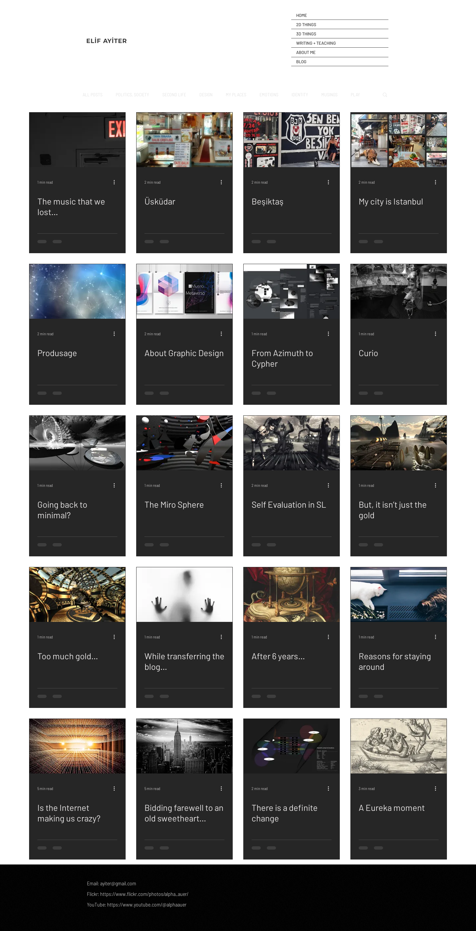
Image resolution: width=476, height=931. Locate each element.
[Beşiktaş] (291, 140)
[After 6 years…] (291, 594)
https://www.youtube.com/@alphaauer (146, 904)
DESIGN (206, 94)
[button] (385, 95)
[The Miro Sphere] (184, 443)
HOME (301, 15)
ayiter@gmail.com (118, 883)
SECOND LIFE (174, 94)
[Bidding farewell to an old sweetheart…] (184, 746)
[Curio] (399, 291)
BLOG (301, 61)
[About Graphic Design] (184, 291)
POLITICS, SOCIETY (132, 94)
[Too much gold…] (77, 594)
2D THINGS (306, 24)
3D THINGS (306, 33)
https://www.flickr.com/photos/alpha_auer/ (144, 894)
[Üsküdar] (184, 140)
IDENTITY (300, 94)
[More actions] (116, 182)
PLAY (355, 94)
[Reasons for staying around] (399, 594)
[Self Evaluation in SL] (291, 443)
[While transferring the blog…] (184, 594)
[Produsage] (77, 291)
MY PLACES (236, 94)
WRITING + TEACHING (316, 43)
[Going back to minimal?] (77, 443)
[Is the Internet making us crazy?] (77, 746)
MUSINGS (329, 94)
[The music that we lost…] (77, 140)
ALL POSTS (92, 94)
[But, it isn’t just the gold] (399, 443)
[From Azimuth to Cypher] (291, 291)
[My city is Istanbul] (399, 140)
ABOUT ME (306, 52)
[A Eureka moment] (399, 746)
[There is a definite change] (291, 746)
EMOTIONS (268, 94)
